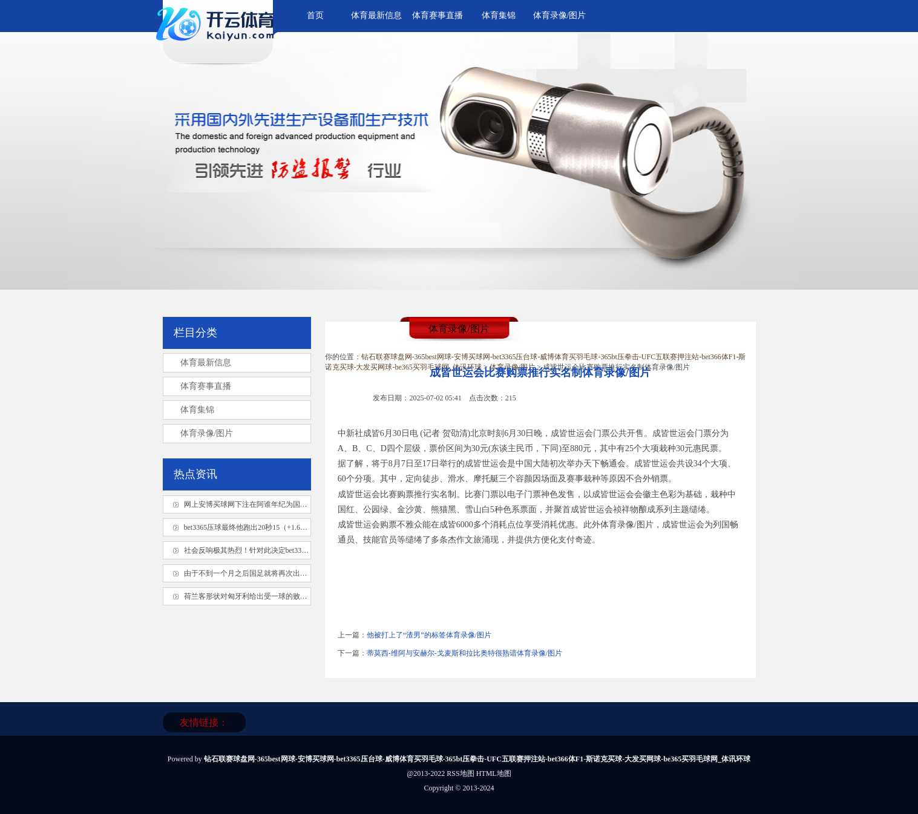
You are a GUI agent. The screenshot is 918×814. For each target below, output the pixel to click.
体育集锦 (499, 15)
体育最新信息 (376, 15)
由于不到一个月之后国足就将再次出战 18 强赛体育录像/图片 (281, 573)
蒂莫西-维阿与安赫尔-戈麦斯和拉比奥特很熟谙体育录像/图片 (464, 653)
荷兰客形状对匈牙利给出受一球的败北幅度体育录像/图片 (275, 596)
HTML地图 (493, 773)
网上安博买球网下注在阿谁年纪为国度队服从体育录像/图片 (279, 504)
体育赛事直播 (437, 15)
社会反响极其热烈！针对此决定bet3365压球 (254, 550)
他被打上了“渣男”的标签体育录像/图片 (429, 635)
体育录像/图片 (559, 15)
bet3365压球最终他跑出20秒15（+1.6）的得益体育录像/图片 (279, 527)
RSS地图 (460, 773)
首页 (315, 15)
